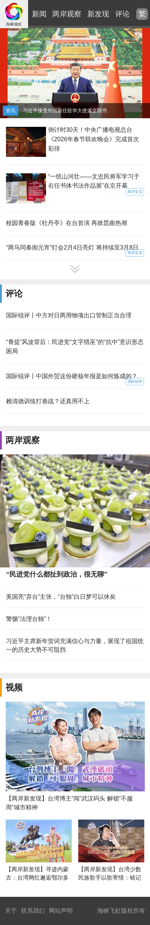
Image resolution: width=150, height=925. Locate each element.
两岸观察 (66, 14)
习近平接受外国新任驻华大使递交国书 (65, 110)
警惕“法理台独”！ (29, 618)
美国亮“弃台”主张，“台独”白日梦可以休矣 (61, 596)
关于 (11, 910)
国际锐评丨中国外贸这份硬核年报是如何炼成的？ (72, 376)
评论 (122, 14)
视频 (14, 687)
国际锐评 (135, 381)
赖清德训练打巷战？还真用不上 (48, 401)
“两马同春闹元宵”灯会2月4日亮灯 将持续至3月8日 (72, 247)
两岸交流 (135, 191)
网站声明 (61, 910)
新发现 (98, 14)
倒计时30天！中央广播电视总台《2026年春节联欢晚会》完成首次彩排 (93, 139)
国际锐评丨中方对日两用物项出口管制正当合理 (69, 315)
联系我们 (33, 910)
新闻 (39, 14)
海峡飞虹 (14, 14)
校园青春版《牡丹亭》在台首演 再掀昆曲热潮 (66, 223)
